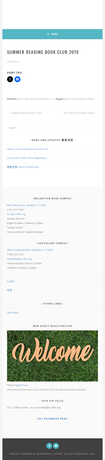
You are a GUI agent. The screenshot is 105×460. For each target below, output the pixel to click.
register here (21, 385)
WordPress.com (84, 453)
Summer (90, 99)
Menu (54, 34)
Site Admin (12, 312)
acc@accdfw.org (16, 214)
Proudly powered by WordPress (30, 453)
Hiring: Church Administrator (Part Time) (27, 149)
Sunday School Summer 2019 (24, 113)
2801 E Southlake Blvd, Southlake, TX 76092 (30, 250)
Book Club (23, 99)
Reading (80, 99)
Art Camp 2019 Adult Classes (81, 113)
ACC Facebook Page (52, 418)
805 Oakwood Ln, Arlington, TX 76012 (27, 205)
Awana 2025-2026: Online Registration (27, 158)
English (10, 281)
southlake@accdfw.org (19, 258)
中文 (9, 290)
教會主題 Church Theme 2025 (23, 167)
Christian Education (40, 99)
